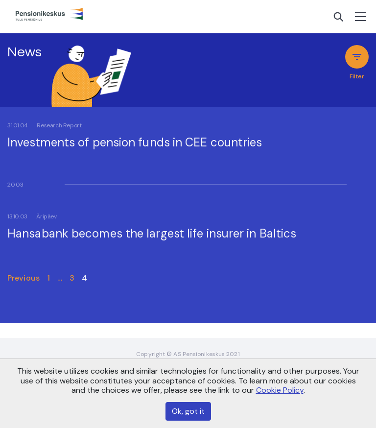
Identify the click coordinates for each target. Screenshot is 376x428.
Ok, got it (188, 411)
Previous (23, 278)
